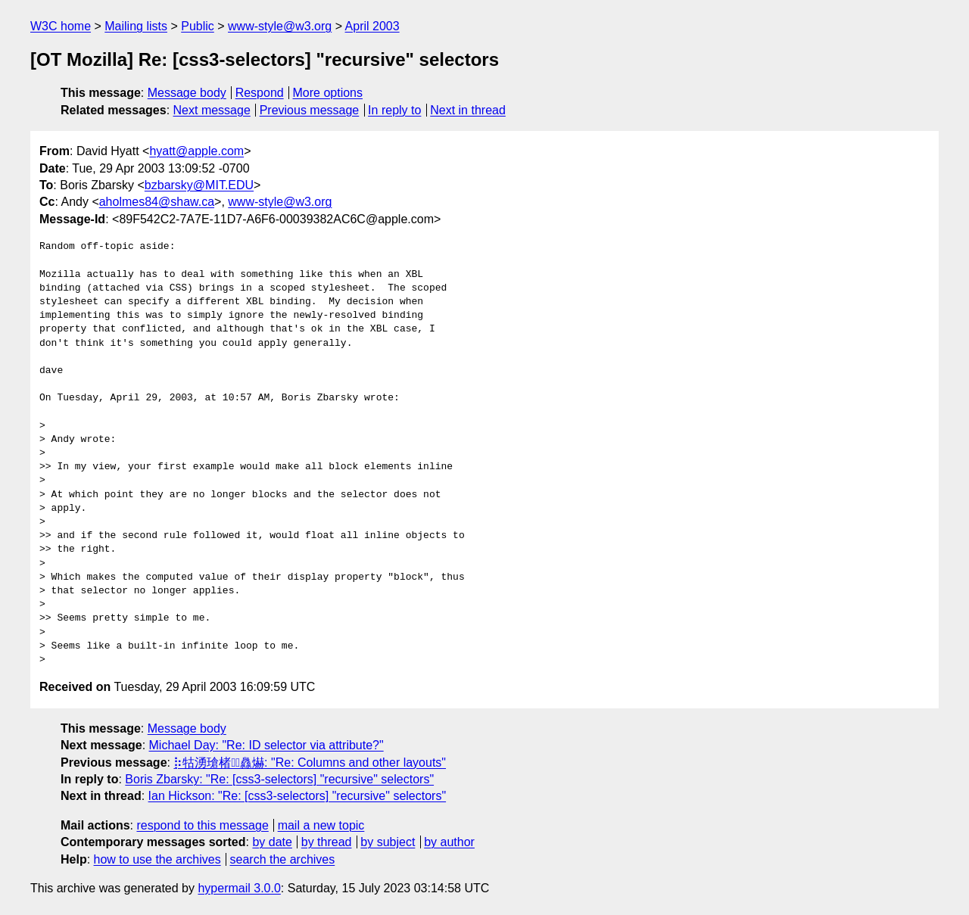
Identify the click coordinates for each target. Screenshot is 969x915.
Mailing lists (135, 26)
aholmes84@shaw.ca (156, 201)
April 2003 (372, 26)
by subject (387, 842)
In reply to (394, 110)
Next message (212, 110)
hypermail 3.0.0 (239, 888)
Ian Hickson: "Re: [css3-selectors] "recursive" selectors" (297, 795)
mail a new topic (321, 825)
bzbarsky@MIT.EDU (199, 185)
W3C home (60, 26)
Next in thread (468, 110)
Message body (187, 92)
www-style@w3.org (280, 26)
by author (449, 842)
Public (197, 26)
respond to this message (202, 825)
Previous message (310, 110)
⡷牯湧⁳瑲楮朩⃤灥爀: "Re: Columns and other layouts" (309, 762)
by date (271, 842)
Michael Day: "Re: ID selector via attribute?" (266, 745)
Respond (259, 92)
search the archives (282, 859)
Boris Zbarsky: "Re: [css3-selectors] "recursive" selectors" (279, 779)
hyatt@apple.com (196, 151)
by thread (326, 842)
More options (328, 92)
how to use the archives (157, 859)
